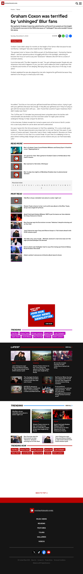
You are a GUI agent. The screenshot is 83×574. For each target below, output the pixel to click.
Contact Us (41, 557)
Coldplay (48, 333)
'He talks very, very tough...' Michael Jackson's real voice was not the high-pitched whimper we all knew (47, 236)
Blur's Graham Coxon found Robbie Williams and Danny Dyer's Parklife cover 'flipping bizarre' (47, 148)
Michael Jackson (37, 330)
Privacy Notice (48, 557)
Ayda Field (48, 330)
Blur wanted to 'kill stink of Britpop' (36, 164)
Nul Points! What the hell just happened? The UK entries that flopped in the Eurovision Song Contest (63, 377)
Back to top (41, 490)
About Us (33, 557)
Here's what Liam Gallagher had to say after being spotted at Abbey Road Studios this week (47, 244)
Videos (41, 538)
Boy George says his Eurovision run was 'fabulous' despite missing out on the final (48, 220)
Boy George (38, 333)
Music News (41, 516)
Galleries (41, 534)
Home (13, 9)
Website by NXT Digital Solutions (41, 560)
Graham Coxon (16, 41)
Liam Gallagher (59, 330)
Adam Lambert (58, 333)
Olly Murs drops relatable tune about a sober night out (42, 195)
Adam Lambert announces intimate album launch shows (43, 252)
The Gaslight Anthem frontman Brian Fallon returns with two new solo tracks (31, 376)
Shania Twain (24, 330)
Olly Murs (14, 330)
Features (41, 525)
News (18, 9)
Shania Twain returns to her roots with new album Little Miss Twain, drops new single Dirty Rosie (47, 203)
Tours (41, 529)
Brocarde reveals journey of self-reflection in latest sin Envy (61, 362)
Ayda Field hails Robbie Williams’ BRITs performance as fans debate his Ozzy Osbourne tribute (47, 212)
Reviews (41, 520)
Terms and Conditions (59, 557)
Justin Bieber (27, 333)
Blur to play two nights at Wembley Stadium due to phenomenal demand (45, 173)
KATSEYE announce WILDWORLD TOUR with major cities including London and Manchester (32, 386)
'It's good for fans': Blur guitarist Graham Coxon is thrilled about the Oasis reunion (47, 156)
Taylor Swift (15, 333)
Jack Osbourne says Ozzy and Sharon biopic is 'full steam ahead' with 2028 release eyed (47, 228)
